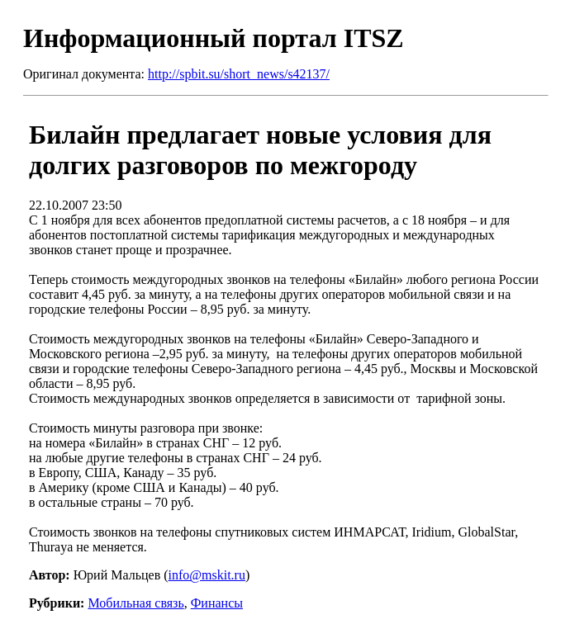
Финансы (217, 603)
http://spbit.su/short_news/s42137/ (239, 74)
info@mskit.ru (207, 575)
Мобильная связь (135, 603)
